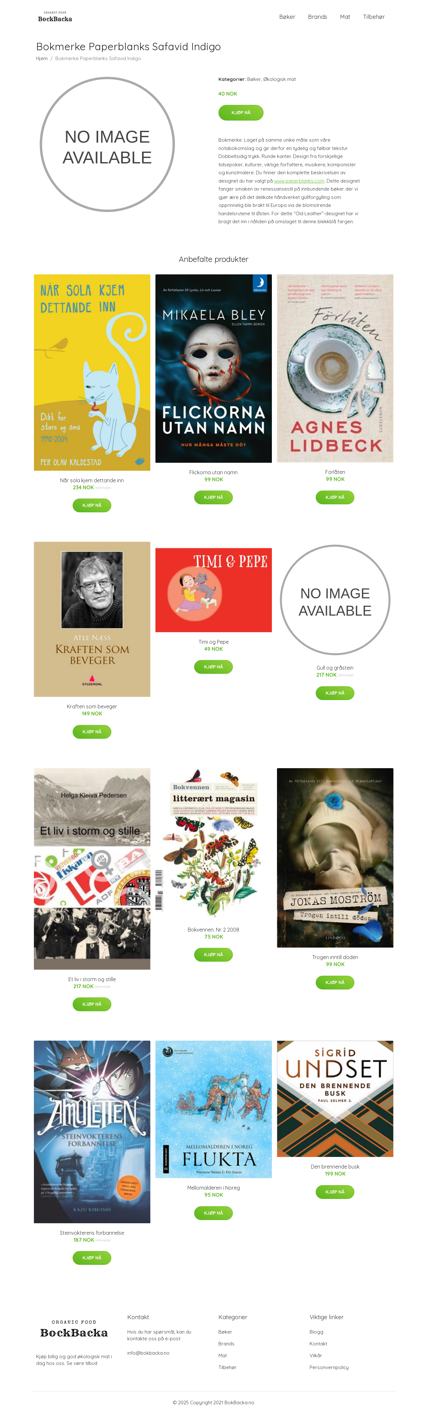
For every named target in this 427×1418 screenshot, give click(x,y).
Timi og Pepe (214, 646)
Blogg (316, 1336)
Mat (345, 19)
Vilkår (316, 1360)
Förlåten (335, 476)
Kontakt (318, 1348)
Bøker (287, 19)
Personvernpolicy (329, 1372)
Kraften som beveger (92, 711)
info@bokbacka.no (148, 1357)
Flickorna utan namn (213, 477)
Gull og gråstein (335, 672)
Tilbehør (374, 19)
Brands (317, 19)
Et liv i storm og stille (92, 984)
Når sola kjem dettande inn (92, 485)
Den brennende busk (335, 1171)
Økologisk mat (279, 84)
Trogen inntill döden (335, 961)
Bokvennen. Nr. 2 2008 (213, 934)
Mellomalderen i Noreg (213, 1192)
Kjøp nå (241, 117)
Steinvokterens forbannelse (92, 1237)
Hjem (42, 63)
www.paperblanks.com (299, 185)
